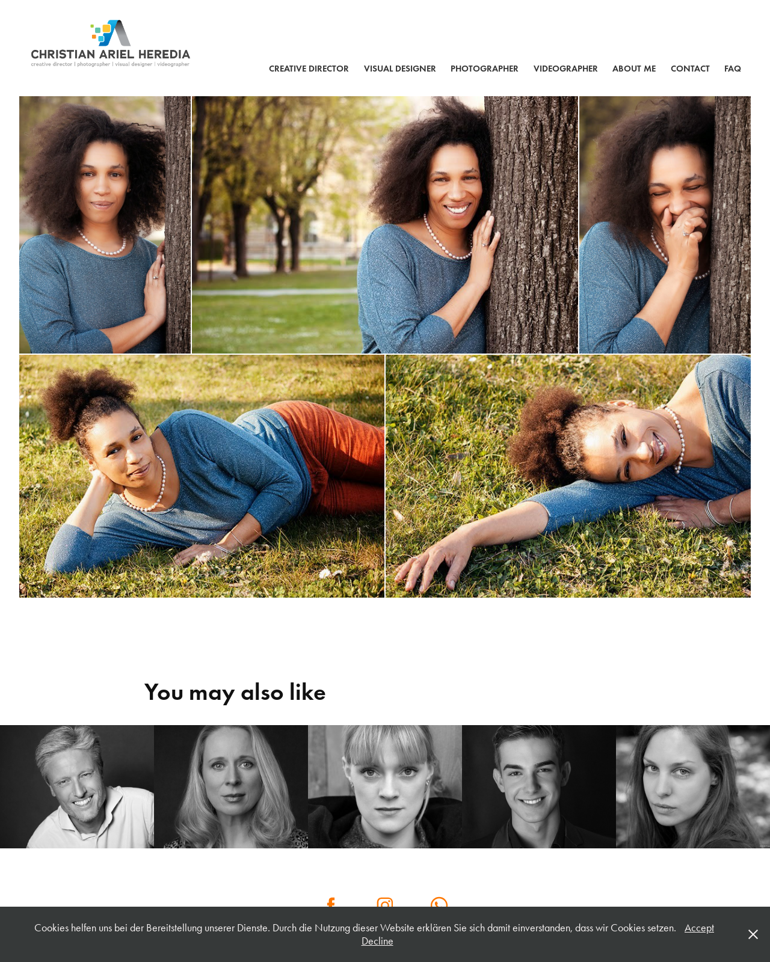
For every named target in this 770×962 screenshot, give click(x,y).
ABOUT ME (634, 68)
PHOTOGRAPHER (485, 68)
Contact (690, 68)
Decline (377, 941)
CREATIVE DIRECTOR (309, 68)
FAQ (732, 68)
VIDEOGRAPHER (566, 68)
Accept (699, 927)
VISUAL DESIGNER (400, 68)
